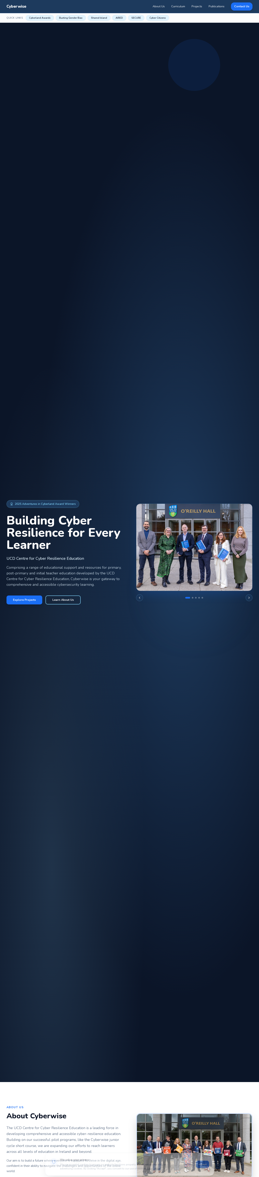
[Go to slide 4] (199, 598)
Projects (197, 6)
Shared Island (99, 17)
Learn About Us (63, 600)
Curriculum (178, 6)
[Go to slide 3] (196, 598)
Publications (216, 6)
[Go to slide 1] (187, 598)
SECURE (136, 17)
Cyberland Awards (40, 17)
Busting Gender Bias (70, 17)
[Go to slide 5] (202, 598)
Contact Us (241, 6)
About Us (159, 6)
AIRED (119, 17)
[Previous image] (139, 597)
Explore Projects (24, 600)
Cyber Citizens (158, 17)
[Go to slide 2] (192, 598)
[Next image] (249, 597)
